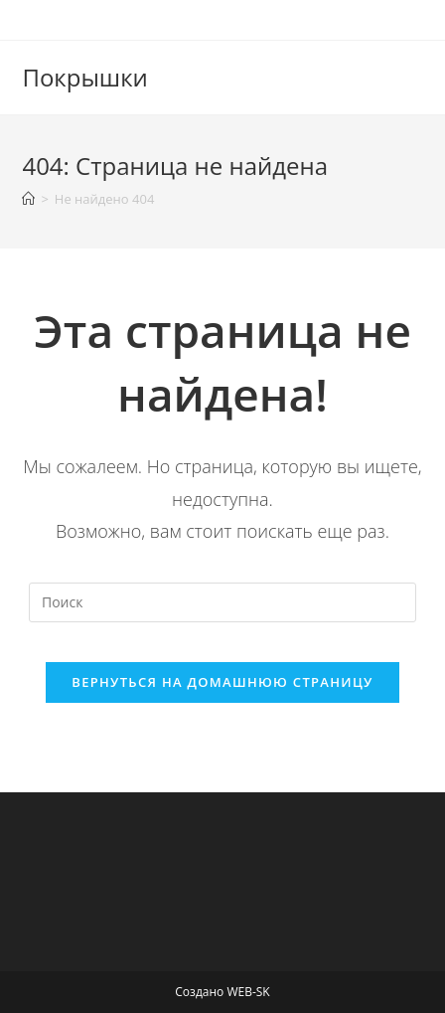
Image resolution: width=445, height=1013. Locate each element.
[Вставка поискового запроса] (222, 602)
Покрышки (84, 77)
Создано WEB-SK (222, 991)
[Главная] (28, 199)
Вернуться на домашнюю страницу (222, 682)
